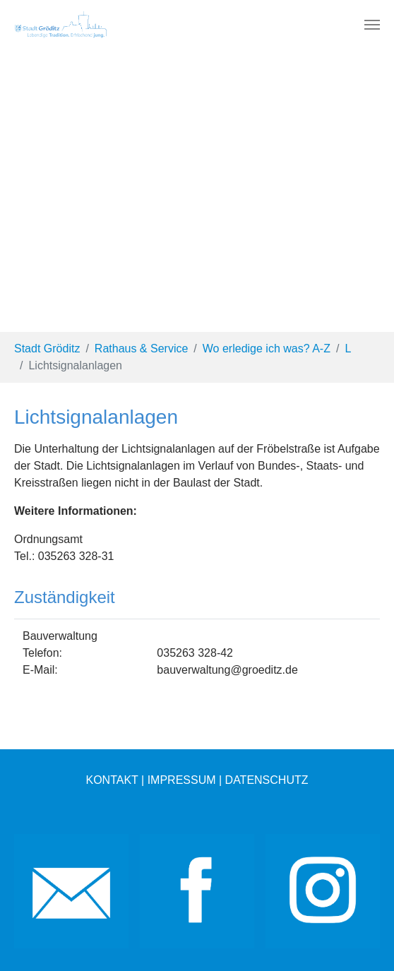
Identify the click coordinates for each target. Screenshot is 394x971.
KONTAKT (111, 780)
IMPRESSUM (182, 780)
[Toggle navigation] (372, 25)
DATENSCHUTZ (267, 780)
